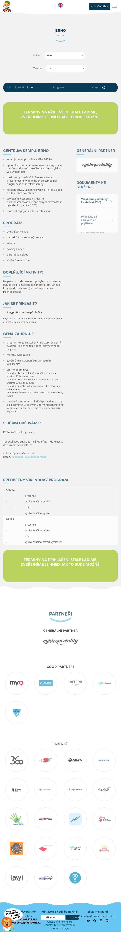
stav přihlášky (99, 6)
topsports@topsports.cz (26, 922)
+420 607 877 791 (27, 919)
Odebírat (74, 917)
